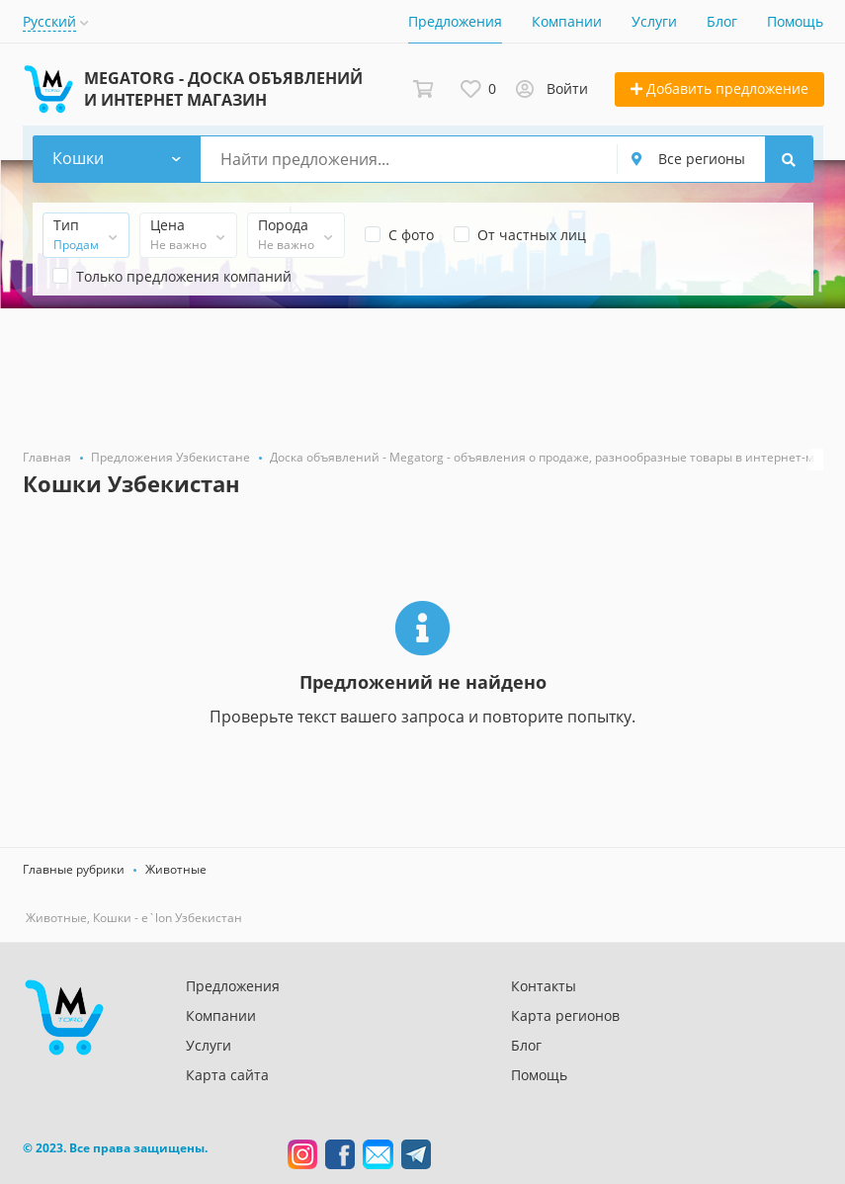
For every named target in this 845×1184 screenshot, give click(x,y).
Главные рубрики (74, 869)
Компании (567, 21)
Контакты (543, 985)
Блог (722, 21)
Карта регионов (565, 1015)
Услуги (654, 21)
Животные (176, 869)
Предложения (455, 21)
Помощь (795, 21)
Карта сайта (227, 1074)
